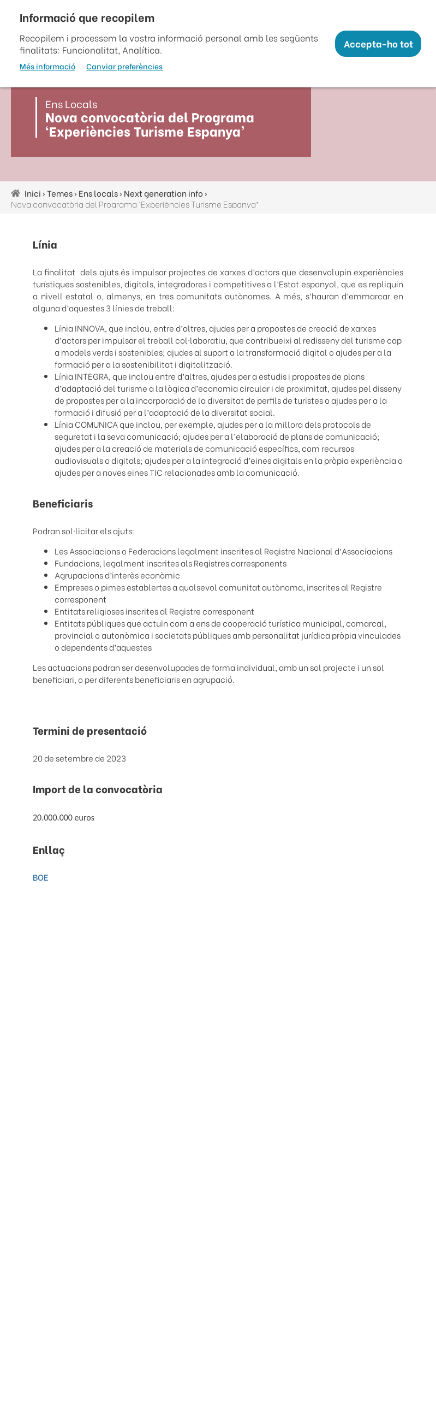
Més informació (47, 66)
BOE (41, 877)
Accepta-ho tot (378, 43)
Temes (60, 192)
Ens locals (98, 192)
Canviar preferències (124, 66)
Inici (33, 192)
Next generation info (163, 192)
